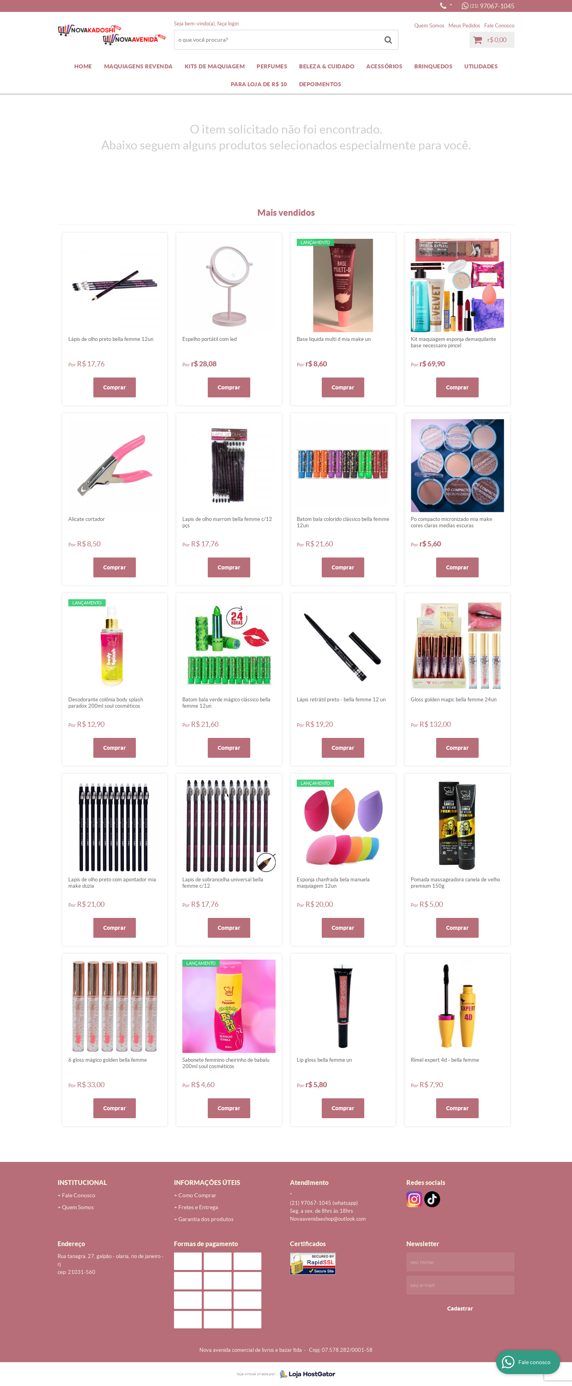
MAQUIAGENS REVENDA (138, 66)
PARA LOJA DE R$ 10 (259, 84)
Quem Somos (429, 26)
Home (83, 66)
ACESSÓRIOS (384, 66)
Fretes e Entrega (198, 1207)
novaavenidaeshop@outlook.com (328, 1219)
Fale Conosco (499, 26)
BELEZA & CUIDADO (326, 66)
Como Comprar (197, 1195)
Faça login (228, 24)
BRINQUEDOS (433, 66)
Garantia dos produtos (206, 1219)
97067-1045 (492, 6)
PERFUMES (272, 66)
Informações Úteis (207, 1182)
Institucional (82, 1182)
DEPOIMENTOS (320, 84)
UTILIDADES (481, 66)
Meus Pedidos (464, 26)
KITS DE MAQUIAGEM (215, 66)
